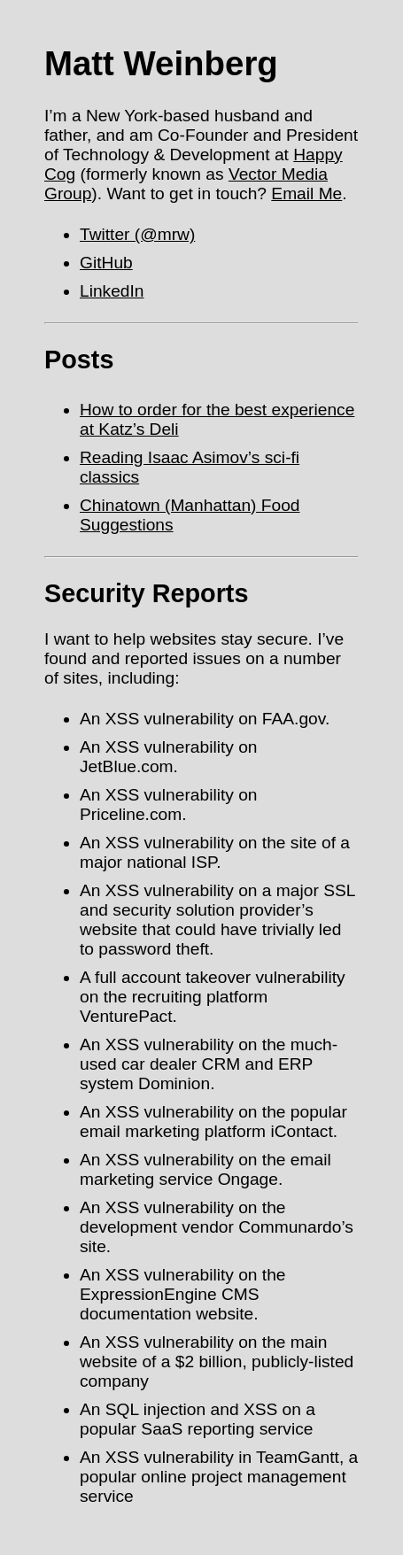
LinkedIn (112, 291)
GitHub (106, 262)
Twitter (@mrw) (137, 234)
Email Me (306, 193)
